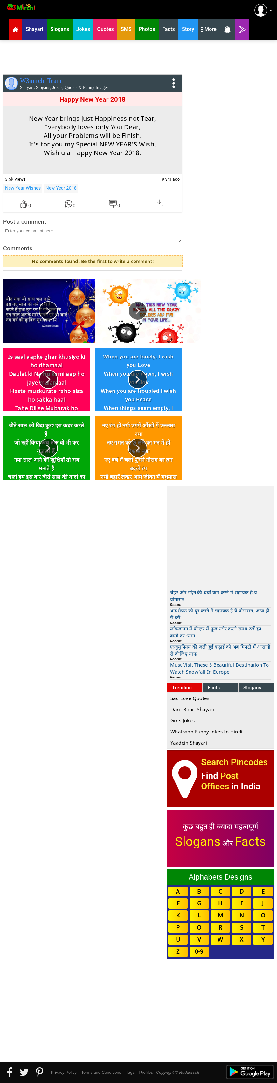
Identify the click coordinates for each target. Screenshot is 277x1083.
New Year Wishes (23, 188)
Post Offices (220, 781)
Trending (182, 688)
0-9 (199, 951)
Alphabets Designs (220, 877)
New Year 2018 (61, 188)
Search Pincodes (234, 762)
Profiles (146, 1072)
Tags (130, 1072)
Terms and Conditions (101, 1072)
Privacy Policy (64, 1072)
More (209, 30)
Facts (214, 688)
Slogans (252, 688)
